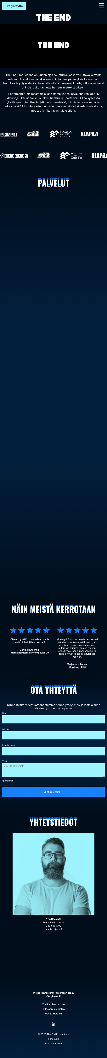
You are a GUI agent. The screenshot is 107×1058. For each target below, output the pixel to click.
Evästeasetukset (54, 1043)
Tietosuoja (53, 1038)
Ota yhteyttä (14, 6)
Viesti (4, 761)
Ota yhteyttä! (53, 996)
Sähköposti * (8, 729)
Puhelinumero (8, 745)
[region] (53, 46)
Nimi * (5, 713)
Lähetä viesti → (54, 791)
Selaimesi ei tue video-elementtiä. (53, 46)
